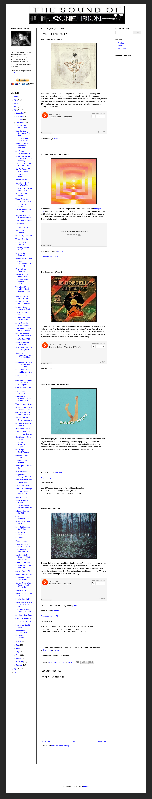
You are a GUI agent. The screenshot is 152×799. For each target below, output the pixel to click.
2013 (16, 110)
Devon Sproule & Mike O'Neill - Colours (23, 408)
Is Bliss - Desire (21, 180)
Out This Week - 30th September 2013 (23, 170)
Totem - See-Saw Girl (23, 574)
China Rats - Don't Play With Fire (22, 184)
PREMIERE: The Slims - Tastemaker (23, 419)
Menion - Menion (21, 541)
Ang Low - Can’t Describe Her (21, 493)
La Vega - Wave (21, 471)
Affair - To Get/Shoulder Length (21, 445)
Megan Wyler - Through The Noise (23, 476)
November (20, 116)
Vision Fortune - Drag (23, 404)
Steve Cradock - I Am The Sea (23, 211)
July (17, 645)
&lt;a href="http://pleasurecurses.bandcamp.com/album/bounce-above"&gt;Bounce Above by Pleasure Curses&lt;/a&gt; (69, 461)
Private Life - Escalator (20, 637)
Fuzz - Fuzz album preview (22, 205)
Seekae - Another (22, 227)
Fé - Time (19, 538)
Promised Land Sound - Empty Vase (23, 481)
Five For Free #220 (22, 224)
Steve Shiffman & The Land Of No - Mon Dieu (23, 604)
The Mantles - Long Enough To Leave (23, 611)
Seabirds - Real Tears (23, 615)
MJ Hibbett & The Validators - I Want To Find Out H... (23, 399)
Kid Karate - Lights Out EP (22, 376)
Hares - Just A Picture (23, 258)
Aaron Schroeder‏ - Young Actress (22, 139)
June (18, 648)
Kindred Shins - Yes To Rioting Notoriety (23, 433)
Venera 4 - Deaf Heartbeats (21, 462)
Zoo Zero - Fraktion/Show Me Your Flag (23, 264)
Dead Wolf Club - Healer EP (21, 195)
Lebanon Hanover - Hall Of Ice (22, 512)
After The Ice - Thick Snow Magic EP (23, 165)
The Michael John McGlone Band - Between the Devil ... (23, 290)
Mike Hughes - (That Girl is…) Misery (23, 329)
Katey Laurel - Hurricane (20, 176)
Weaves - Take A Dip (23, 388)
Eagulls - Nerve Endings (21, 243)
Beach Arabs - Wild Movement (22, 501)
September (20, 123)
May (18, 652)
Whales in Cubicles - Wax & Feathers (23, 303)
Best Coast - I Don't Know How (22, 343)
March (18, 658)
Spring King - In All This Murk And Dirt (23, 371)
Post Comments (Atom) (60, 746)
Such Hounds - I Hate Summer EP (23, 189)
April (18, 655)
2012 (16, 669)
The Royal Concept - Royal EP (23, 313)
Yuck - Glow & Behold (23, 221)
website (57, 139)
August (19, 642)
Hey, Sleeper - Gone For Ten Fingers (23, 438)
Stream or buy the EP (50, 256)
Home (74, 742)
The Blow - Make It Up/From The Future (22, 282)
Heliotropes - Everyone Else (21, 631)
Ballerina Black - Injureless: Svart (22, 308)
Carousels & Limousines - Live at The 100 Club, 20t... (23, 356)
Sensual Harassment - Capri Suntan (23, 424)
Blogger (86, 787)
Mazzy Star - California (20, 392)
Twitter (57, 650)
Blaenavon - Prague (22, 590)
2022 (16, 97)
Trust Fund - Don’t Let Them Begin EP (23, 349)
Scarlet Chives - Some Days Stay (23, 567)
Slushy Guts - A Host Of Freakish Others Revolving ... (23, 158)
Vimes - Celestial (21, 239)
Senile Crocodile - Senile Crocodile (22, 324)
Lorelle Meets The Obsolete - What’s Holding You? (23, 557)
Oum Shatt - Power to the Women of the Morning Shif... (23, 383)
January (19, 665)
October (19, 120)
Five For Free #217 (22, 599)
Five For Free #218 (22, 485)
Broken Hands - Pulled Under (21, 127)
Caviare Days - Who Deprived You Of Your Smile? (23, 585)
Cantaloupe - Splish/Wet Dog (22, 451)
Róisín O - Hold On (22, 562)
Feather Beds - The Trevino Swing (22, 319)
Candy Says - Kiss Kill (23, 236)
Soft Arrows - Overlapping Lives (23, 152)
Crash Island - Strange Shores (22, 518)
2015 (16, 103)
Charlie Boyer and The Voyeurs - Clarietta (23, 335)
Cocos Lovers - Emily (23, 618)
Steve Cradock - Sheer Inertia (21, 275)
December (20, 113)
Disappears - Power (22, 429)
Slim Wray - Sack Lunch (21, 456)
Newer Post (46, 742)
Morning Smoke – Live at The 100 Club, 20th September (23, 365)
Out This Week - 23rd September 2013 (23, 414)
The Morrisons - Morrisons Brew (22, 551)
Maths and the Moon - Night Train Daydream (23, 146)
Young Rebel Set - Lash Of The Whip (23, 200)
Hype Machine (123, 49)
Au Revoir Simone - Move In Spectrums (23, 507)
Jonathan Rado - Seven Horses (21, 297)
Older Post (102, 742)
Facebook (47, 650)
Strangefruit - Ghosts (23, 622)
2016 (16, 100)
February (19, 662)
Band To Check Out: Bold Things (23, 528)
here (75, 606)
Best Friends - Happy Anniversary (23, 579)
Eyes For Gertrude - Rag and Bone (22, 254)
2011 (16, 672)
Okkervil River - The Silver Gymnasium (23, 216)
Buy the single (46, 477)
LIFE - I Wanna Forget (23, 489)
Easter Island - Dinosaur (20, 533)
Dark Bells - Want (22, 497)
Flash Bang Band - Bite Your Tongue (22, 545)
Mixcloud (16, 73)
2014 (16, 107)
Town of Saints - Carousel (21, 231)
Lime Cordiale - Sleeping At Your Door (22, 133)
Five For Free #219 (22, 339)
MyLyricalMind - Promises (21, 270)
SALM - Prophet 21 (22, 571)
